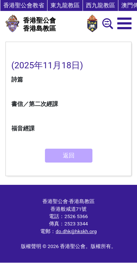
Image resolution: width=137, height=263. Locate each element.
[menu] (124, 23)
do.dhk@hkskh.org (76, 231)
